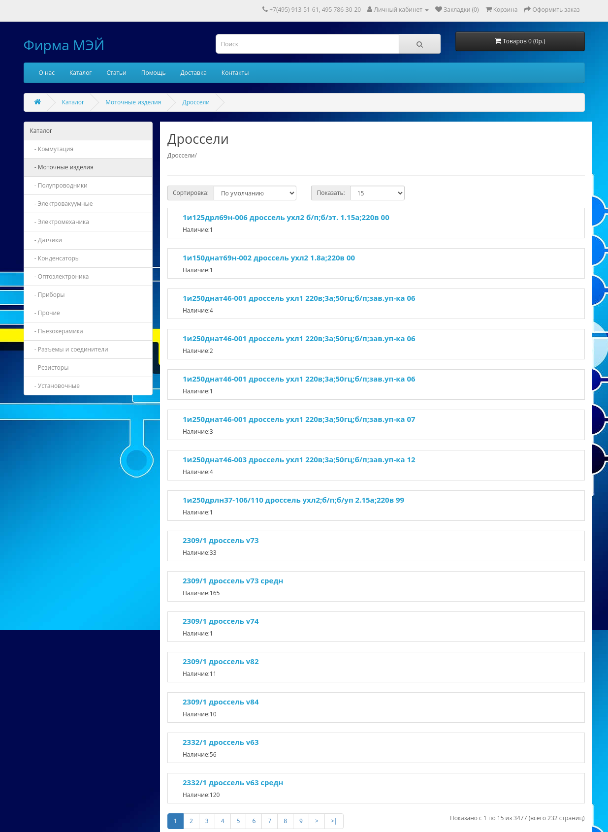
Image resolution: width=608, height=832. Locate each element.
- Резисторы (49, 367)
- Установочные (55, 386)
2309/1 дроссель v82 (220, 661)
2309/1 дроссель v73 (220, 540)
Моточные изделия (133, 102)
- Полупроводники (59, 185)
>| (334, 821)
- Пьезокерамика (56, 331)
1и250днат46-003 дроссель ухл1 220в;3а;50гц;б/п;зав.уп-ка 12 (299, 459)
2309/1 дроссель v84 (220, 701)
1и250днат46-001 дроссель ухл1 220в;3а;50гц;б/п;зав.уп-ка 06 (299, 298)
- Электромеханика (60, 222)
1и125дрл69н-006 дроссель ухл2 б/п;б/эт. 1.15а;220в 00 (286, 217)
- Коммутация (52, 149)
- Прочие (45, 313)
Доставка (194, 72)
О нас (47, 72)
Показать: (331, 193)
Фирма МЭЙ (64, 44)
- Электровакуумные (61, 203)
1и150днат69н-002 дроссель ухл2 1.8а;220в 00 (269, 257)
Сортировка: (191, 193)
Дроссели (196, 102)
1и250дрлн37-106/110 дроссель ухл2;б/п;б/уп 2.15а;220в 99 (293, 500)
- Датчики (46, 240)
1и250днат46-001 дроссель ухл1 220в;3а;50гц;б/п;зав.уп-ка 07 (299, 419)
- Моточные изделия (62, 167)
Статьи (117, 72)
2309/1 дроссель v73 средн (233, 580)
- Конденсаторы (55, 258)
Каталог (80, 72)
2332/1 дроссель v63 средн (233, 782)
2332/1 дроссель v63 (220, 742)
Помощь (153, 72)
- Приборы (47, 294)
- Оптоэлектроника (59, 276)
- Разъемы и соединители (69, 349)
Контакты (235, 72)
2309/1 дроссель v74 (220, 621)
